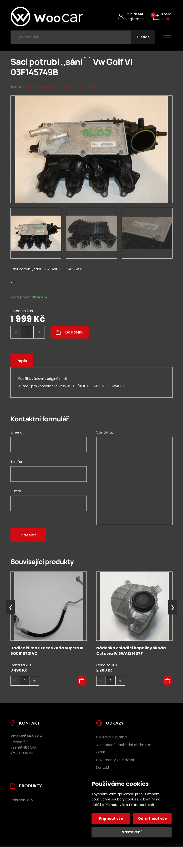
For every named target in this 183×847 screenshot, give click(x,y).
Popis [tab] (21, 360)
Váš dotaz (105, 432)
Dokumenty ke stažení (115, 759)
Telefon (16, 461)
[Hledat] (143, 37)
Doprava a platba (111, 737)
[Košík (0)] (162, 16)
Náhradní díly (21, 800)
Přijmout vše (111, 818)
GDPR (100, 752)
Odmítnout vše (152, 818)
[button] (82, 681)
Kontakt (102, 767)
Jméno (16, 432)
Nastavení (132, 832)
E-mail (15, 491)
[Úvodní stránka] (46, 16)
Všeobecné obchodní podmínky (123, 744)
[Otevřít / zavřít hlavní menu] (167, 37)
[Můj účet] (131, 16)
